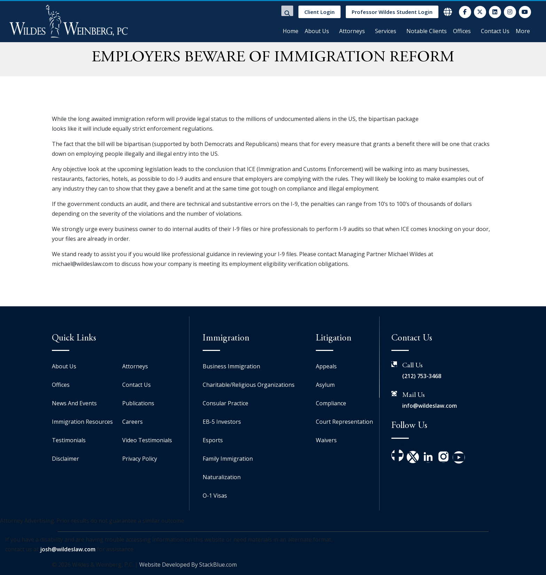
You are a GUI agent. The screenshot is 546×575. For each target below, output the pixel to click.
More (523, 31)
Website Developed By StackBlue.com (188, 564)
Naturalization (222, 477)
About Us (317, 31)
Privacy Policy (139, 458)
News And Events (74, 403)
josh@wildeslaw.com (67, 549)
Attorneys (352, 31)
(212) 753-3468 (421, 376)
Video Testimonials (147, 440)
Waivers (326, 440)
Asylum (325, 385)
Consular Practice (225, 403)
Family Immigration (228, 458)
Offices (462, 31)
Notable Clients (426, 31)
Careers (132, 422)
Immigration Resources (82, 422)
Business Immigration (231, 366)
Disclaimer (65, 458)
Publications (138, 403)
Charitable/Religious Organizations (249, 385)
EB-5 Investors (222, 422)
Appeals (326, 366)
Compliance (331, 403)
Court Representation (344, 422)
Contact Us (495, 31)
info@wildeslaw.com (429, 405)
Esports (213, 440)
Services (385, 31)
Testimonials (69, 440)
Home (290, 31)
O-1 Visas (215, 495)
